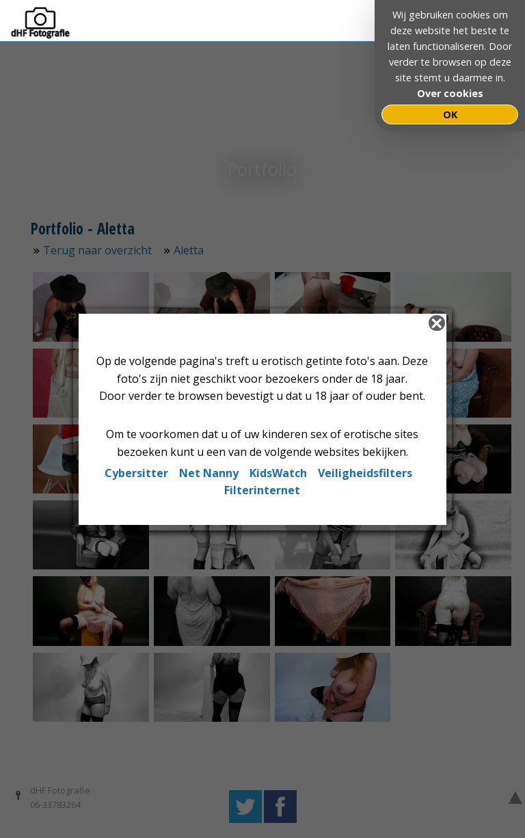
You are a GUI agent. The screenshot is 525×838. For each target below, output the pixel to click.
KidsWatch (278, 473)
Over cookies (450, 93)
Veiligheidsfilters (365, 473)
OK (450, 114)
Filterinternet (262, 490)
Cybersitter (136, 473)
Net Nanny (209, 473)
